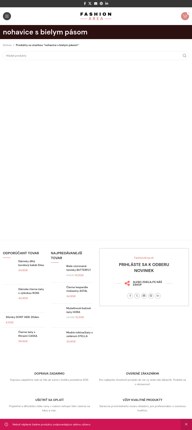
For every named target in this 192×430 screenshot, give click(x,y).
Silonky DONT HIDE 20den (22, 317)
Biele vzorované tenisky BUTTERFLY (78, 268)
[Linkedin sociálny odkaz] (106, 4)
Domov (7, 45)
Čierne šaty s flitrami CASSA (27, 334)
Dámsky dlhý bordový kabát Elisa (31, 263)
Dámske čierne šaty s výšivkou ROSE (31, 291)
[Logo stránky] (96, 16)
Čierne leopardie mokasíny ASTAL (77, 289)
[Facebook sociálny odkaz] (85, 4)
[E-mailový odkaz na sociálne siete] (95, 4)
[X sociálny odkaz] (90, 4)
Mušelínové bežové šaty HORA (78, 310)
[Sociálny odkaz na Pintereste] (101, 4)
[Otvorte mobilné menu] (7, 16)
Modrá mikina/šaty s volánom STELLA (79, 334)
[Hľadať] (96, 55)
